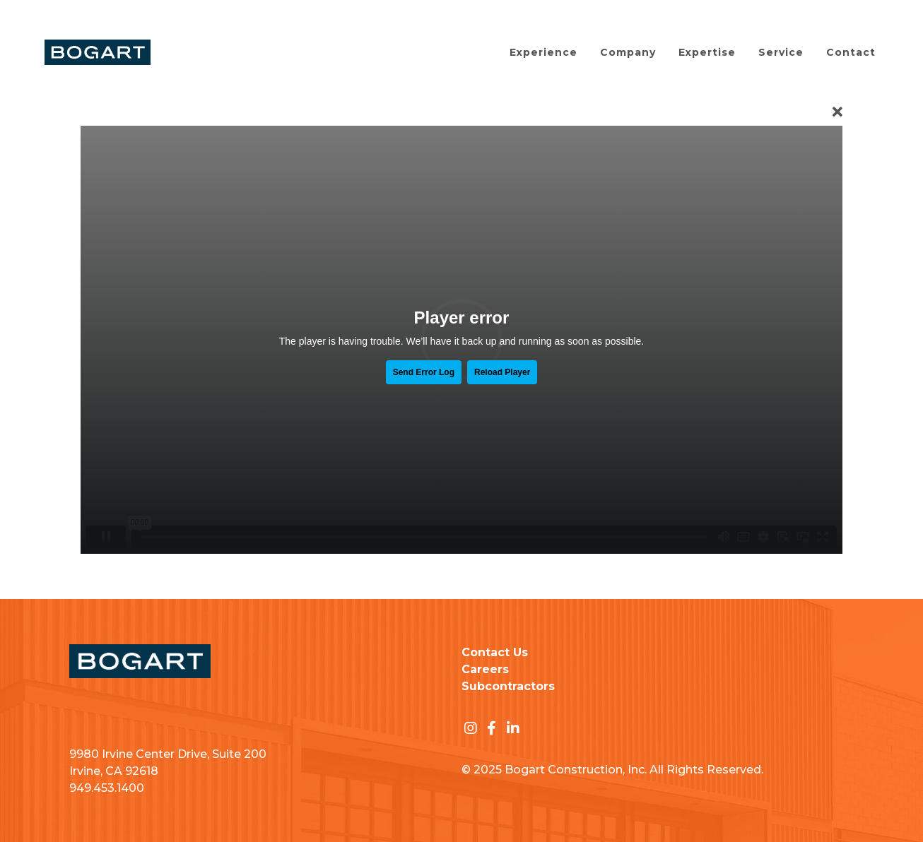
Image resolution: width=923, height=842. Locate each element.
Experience (543, 52)
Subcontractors (508, 686)
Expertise (707, 52)
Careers (485, 669)
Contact (851, 52)
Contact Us (495, 652)
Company (628, 52)
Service (781, 52)
